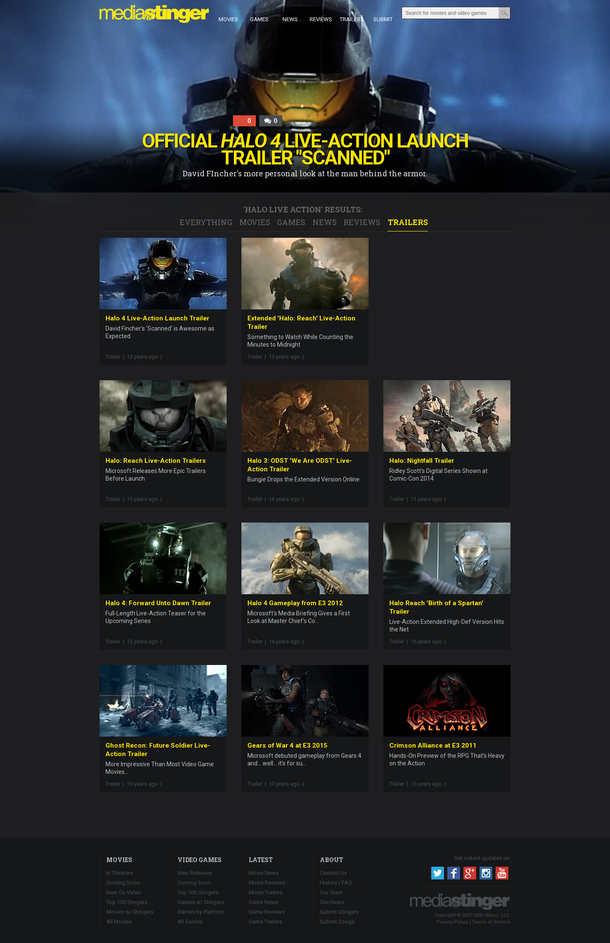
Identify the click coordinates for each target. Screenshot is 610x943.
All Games (189, 921)
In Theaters (119, 873)
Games (259, 13)
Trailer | (114, 356)
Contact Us (333, 873)
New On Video (123, 892)
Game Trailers (265, 921)
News (290, 13)
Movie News (264, 873)
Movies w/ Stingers (129, 912)
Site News (332, 902)
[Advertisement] (446, 291)
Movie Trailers (266, 892)
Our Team (331, 892)
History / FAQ (336, 882)
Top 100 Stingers (126, 902)
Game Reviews (267, 912)
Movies (228, 13)
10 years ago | (287, 784)
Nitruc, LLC (497, 915)
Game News (263, 902)
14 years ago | (287, 641)
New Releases (194, 873)
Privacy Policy (452, 922)
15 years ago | (287, 356)
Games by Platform (200, 912)
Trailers (352, 13)
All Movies (119, 921)
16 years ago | (287, 499)
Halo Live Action (283, 209)
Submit (383, 13)
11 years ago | (429, 499)
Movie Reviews (267, 882)
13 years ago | (145, 356)
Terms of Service (491, 922)
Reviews (321, 13)
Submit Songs (337, 921)
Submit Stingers (339, 912)
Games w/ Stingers (200, 902)
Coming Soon (123, 882)
